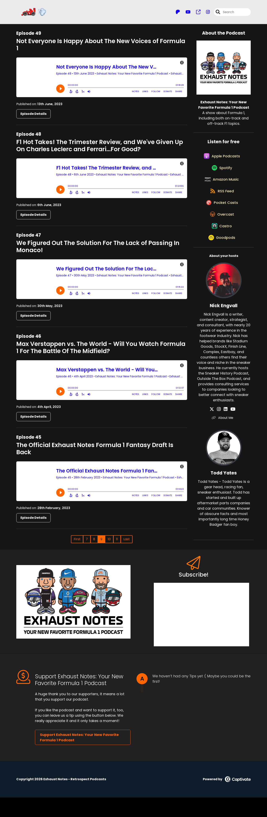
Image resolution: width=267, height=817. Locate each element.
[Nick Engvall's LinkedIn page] (225, 432)
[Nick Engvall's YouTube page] (230, 432)
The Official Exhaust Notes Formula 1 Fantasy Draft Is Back (94, 450)
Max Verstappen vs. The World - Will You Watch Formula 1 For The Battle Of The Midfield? (100, 349)
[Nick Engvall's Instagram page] (221, 432)
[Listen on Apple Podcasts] (222, 160)
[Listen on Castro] (222, 245)
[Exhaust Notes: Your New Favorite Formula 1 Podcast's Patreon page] (178, 13)
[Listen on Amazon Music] (222, 188)
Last (126, 541)
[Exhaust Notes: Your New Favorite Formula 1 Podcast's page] (195, 13)
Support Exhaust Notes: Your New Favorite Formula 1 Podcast (79, 757)
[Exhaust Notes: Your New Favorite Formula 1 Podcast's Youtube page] (186, 13)
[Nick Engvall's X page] (216, 432)
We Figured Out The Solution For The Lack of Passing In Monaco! (97, 248)
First (77, 541)
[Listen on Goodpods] (221, 260)
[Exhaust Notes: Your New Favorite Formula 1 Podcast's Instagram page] (205, 13)
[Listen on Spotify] (222, 174)
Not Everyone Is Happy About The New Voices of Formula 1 (100, 46)
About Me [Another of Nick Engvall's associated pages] (223, 440)
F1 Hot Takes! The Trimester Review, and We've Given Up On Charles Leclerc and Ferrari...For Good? (99, 147)
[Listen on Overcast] (222, 231)
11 (117, 541)
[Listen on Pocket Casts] (222, 217)
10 (109, 541)
